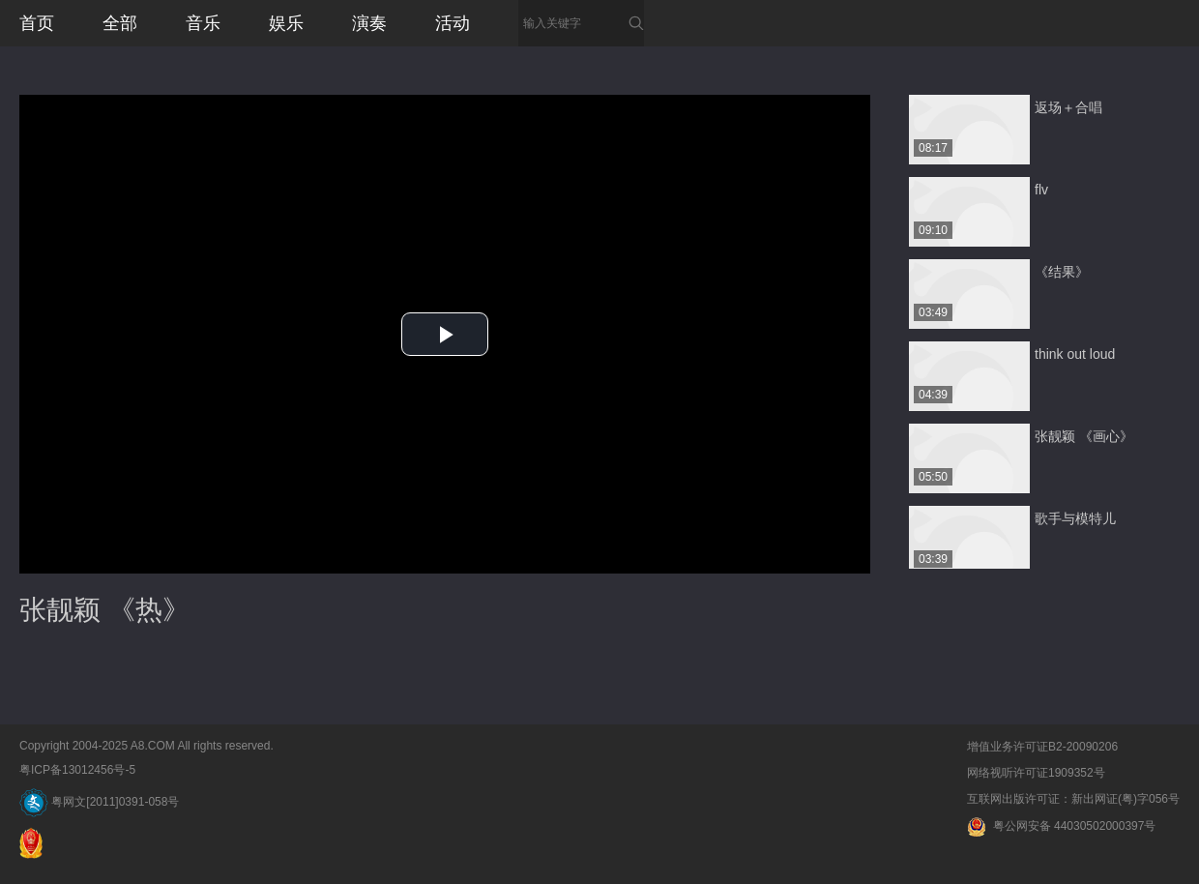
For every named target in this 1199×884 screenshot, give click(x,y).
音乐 (203, 23)
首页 (36, 23)
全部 (119, 23)
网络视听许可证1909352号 (1036, 773)
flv (1041, 189)
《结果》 (1062, 272)
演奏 (369, 23)
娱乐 (286, 23)
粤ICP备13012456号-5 (77, 770)
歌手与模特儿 (1075, 518)
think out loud (1075, 354)
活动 (452, 23)
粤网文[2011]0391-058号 (99, 802)
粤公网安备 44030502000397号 (1061, 826)
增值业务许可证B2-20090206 (1042, 746)
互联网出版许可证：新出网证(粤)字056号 (1073, 799)
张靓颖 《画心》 (1084, 436)
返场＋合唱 (1068, 107)
